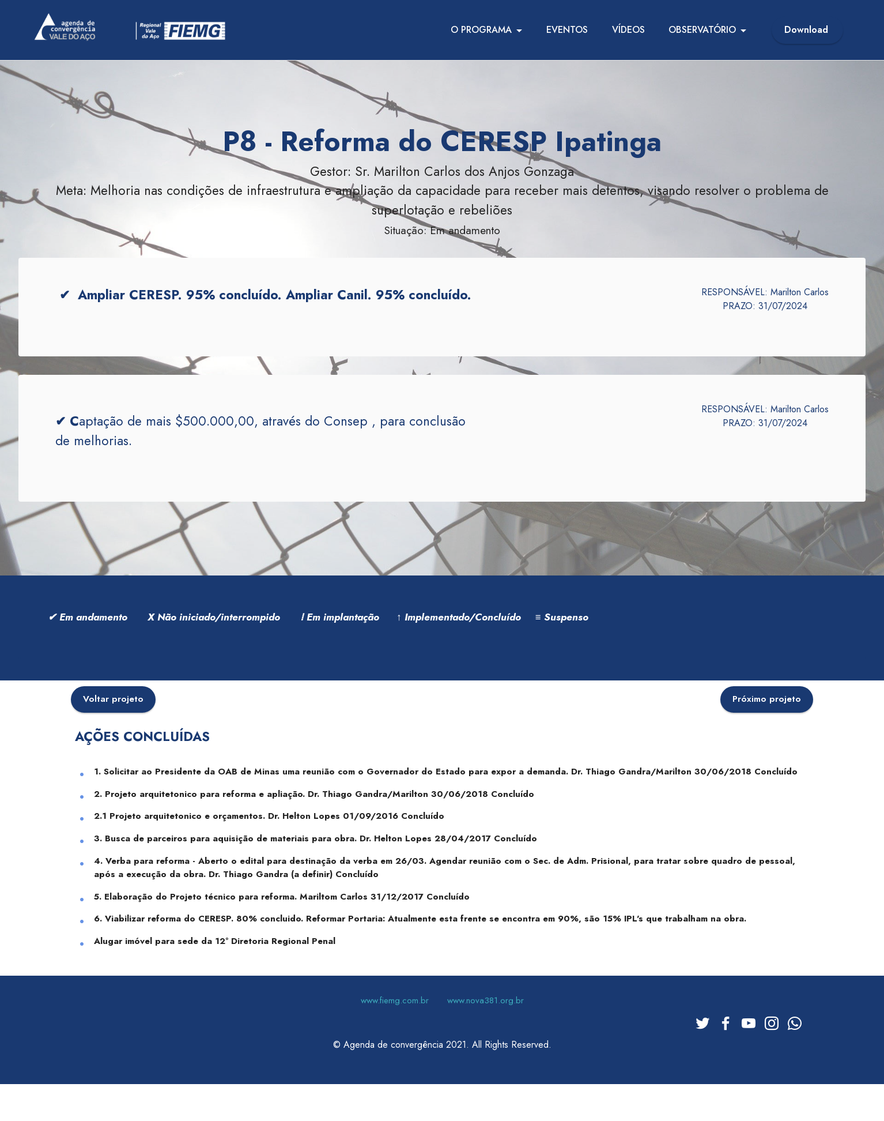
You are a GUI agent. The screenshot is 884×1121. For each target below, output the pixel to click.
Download (807, 29)
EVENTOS (567, 29)
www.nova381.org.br (485, 1014)
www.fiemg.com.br (395, 1014)
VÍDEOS (628, 29)
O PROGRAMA (481, 29)
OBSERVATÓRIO (702, 29)
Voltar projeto (113, 712)
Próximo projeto (766, 712)
